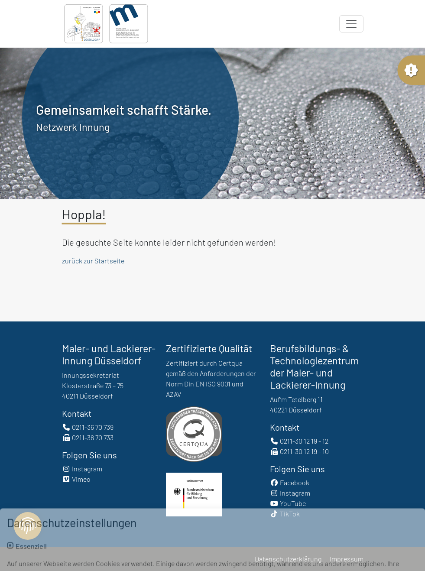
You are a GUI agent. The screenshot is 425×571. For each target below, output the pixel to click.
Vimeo (76, 479)
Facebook (289, 482)
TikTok (285, 513)
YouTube (288, 503)
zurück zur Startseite (93, 260)
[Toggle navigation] (351, 23)
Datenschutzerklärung (288, 559)
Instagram (82, 468)
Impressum (346, 559)
